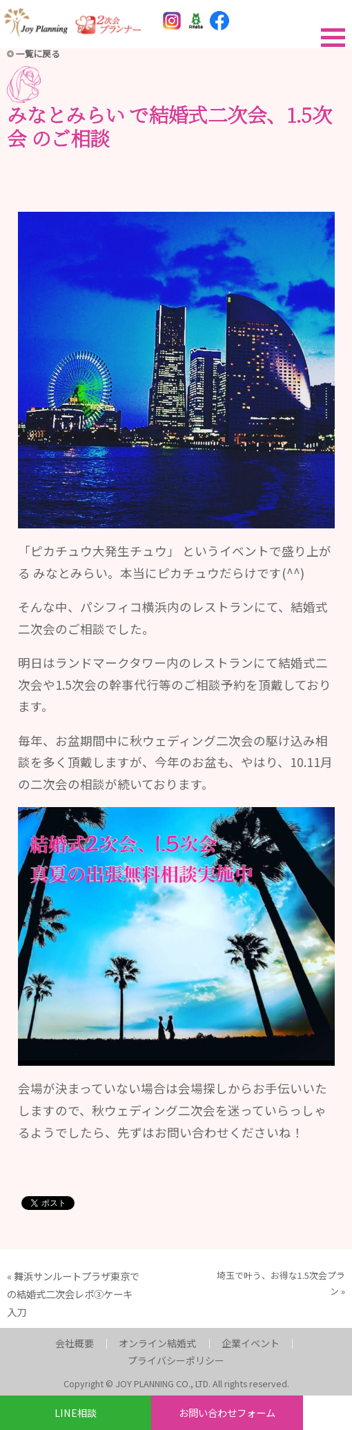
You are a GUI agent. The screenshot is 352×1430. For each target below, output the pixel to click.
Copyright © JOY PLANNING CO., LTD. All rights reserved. (176, 1383)
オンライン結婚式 (157, 1343)
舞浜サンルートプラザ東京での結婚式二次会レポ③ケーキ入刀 (73, 1294)
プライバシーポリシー (176, 1360)
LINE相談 (76, 1412)
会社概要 (74, 1343)
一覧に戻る (38, 53)
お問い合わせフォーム (227, 1412)
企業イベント (251, 1343)
